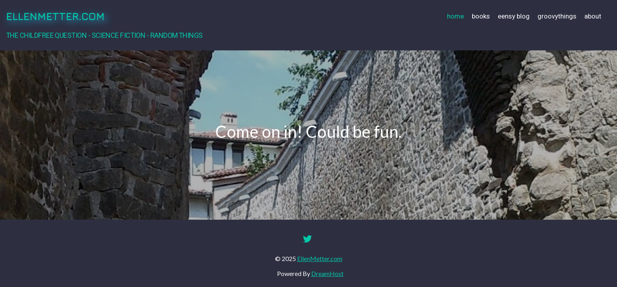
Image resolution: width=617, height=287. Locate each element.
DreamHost (327, 273)
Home (455, 16)
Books (481, 16)
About (592, 16)
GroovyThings (557, 16)
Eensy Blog (514, 16)
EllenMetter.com (55, 16)
